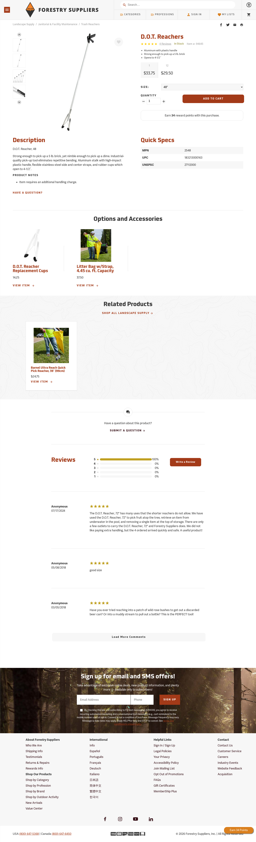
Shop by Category (37, 780)
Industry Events (228, 763)
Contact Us (225, 745)
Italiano (94, 774)
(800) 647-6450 (61, 834)
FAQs (157, 780)
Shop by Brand (35, 791)
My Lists (226, 15)
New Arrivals (34, 803)
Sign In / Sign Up (164, 745)
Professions (162, 15)
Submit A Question (127, 430)
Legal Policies (163, 751)
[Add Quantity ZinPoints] (164, 101)
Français (95, 763)
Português (96, 757)
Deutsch (95, 768)
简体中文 (95, 785)
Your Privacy (162, 757)
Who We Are (34, 745)
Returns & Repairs (37, 763)
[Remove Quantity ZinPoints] (143, 101)
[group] (19, 45)
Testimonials (34, 757)
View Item (24, 285)
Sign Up (169, 699)
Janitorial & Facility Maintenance (57, 24)
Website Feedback (230, 768)
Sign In (194, 15)
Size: (145, 87)
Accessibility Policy (166, 763)
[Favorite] (118, 42)
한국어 (94, 797)
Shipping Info (34, 751)
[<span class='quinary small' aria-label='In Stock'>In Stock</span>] (179, 44)
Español (95, 751)
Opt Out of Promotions (169, 774)
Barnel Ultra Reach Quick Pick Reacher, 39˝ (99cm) (48, 369)
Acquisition (225, 774)
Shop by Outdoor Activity (42, 797)
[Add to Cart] (213, 99)
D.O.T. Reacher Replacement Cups (30, 269)
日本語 (94, 780)
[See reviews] (165, 44)
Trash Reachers (90, 24)
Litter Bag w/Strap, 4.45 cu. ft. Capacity (95, 269)
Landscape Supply (23, 24)
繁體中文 (95, 791)
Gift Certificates (164, 785)
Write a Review (185, 462)
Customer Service (229, 751)
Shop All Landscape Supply (127, 313)
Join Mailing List (164, 768)
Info (92, 745)
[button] (19, 35)
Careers (223, 757)
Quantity (148, 95)
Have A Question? (27, 193)
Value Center (34, 808)
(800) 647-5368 (29, 834)
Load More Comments (129, 637)
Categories (130, 15)
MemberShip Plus (165, 791)
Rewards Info (34, 768)
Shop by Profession (38, 785)
